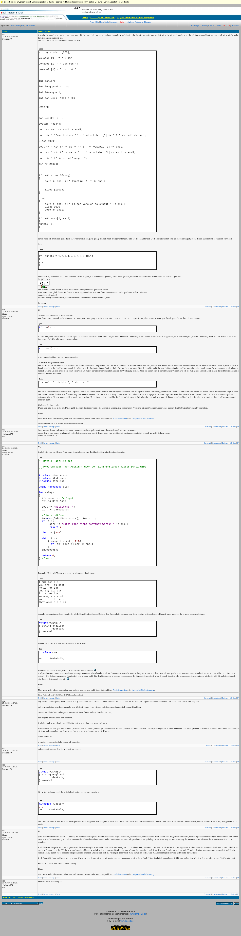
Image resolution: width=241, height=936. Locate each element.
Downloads (235, 26)
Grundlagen (195, 26)
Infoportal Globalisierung (143, 418)
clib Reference (30, 26)
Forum (85, 17)
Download (207, 307)
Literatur (204, 26)
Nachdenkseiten (120, 418)
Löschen (233, 307)
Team (102, 22)
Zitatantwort (216, 307)
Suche (58, 307)
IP (238, 307)
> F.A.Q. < (226, 26)
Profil (40, 307)
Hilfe (97, 22)
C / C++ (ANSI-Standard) (102, 17)
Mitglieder (130, 22)
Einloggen (147, 22)
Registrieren (139, 22)
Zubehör (218, 26)
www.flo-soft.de (127, 921)
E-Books (211, 26)
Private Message (48, 307)
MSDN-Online (15, 26)
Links (107, 22)
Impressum (113, 22)
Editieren (225, 307)
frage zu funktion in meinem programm (135, 17)
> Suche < (122, 22)
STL (22, 26)
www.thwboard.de (138, 914)
